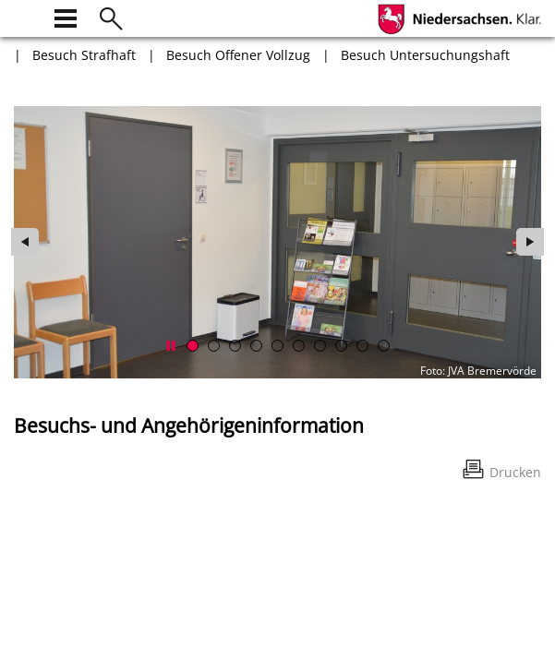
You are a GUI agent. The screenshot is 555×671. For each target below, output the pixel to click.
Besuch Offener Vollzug (238, 55)
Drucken (515, 472)
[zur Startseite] (25, 16)
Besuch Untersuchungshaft (425, 55)
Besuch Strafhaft (84, 55)
